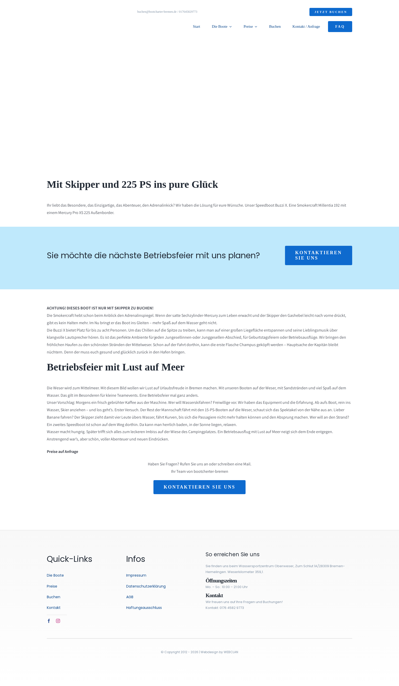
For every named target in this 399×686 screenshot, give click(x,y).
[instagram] (58, 621)
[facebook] (49, 621)
